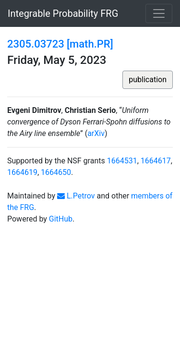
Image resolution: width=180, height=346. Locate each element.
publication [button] (148, 79)
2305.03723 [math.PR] (60, 44)
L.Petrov (76, 195)
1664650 (56, 172)
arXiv (96, 133)
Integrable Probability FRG (63, 13)
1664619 (22, 172)
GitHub (60, 218)
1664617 (156, 160)
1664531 (122, 160)
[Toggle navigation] (158, 13)
